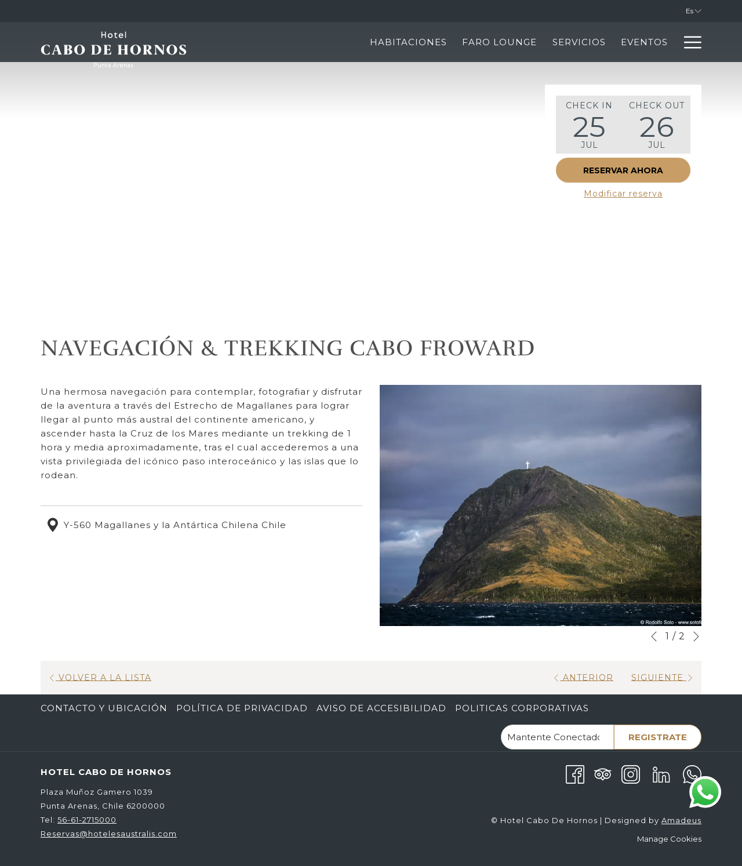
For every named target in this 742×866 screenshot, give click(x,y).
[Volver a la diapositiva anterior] (654, 636)
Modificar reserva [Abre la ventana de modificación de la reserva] (623, 193)
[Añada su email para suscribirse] (557, 737)
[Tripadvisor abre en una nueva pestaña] (603, 773)
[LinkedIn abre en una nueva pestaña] (661, 773)
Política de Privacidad (242, 708)
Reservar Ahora (623, 170)
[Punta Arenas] (617, 42)
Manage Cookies (669, 838)
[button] (589, 125)
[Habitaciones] (303, 42)
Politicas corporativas (522, 708)
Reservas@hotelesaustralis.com (109, 833)
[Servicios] (473, 42)
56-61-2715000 (87, 819)
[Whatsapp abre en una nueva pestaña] (692, 773)
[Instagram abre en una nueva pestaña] (630, 773)
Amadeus (681, 820)
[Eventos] (539, 42)
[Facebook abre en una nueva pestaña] (575, 773)
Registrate (657, 737)
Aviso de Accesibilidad (381, 708)
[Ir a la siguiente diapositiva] (696, 636)
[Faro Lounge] (394, 42)
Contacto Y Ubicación (104, 708)
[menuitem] (105, 708)
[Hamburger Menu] (688, 42)
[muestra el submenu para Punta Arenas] (669, 42)
